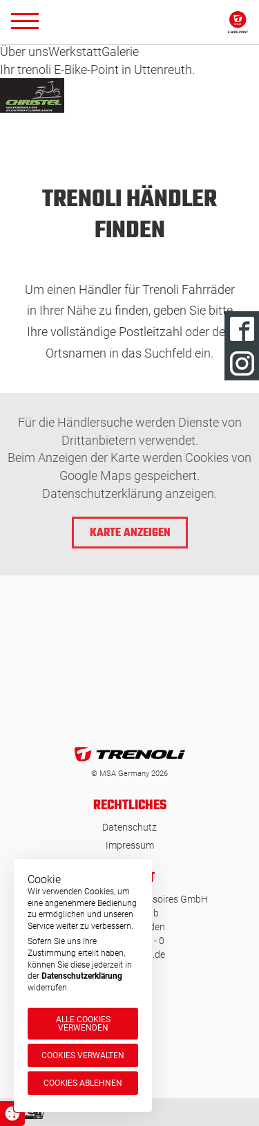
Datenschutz (129, 827)
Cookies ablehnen (83, 1083)
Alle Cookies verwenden (83, 1024)
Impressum (130, 845)
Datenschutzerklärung (81, 976)
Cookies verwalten (82, 1055)
